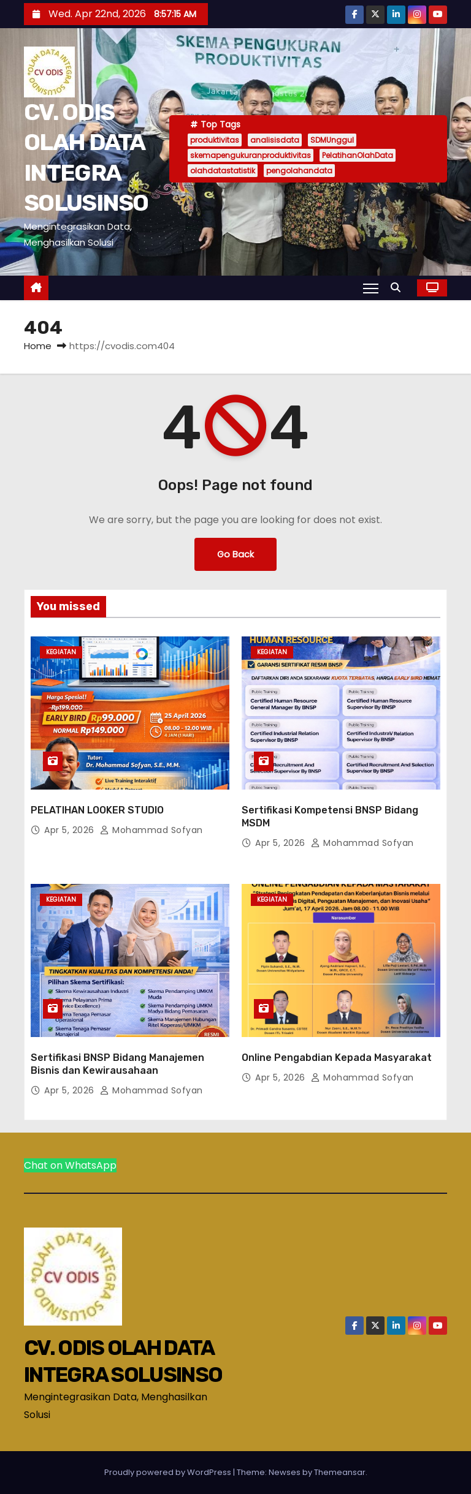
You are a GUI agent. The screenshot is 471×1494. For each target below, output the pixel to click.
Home (38, 345)
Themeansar (340, 1472)
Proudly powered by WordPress (168, 1472)
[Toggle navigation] (371, 288)
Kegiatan (61, 652)
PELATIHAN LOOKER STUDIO (97, 810)
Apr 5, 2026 (70, 830)
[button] (399, 287)
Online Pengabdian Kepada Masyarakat (337, 1057)
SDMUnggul (332, 140)
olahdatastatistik (222, 170)
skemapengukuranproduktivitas (250, 155)
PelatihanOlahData (357, 155)
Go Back (235, 554)
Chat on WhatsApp (70, 1165)
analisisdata (274, 140)
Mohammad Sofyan (151, 830)
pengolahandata (299, 170)
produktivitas (214, 140)
